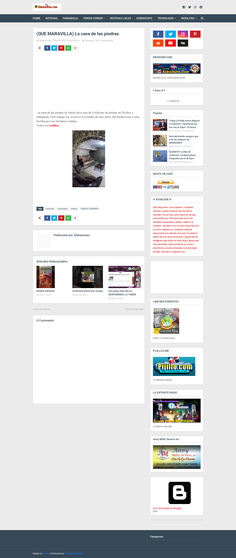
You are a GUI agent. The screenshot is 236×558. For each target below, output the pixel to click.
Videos (74, 209)
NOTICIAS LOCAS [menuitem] (120, 18)
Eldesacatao (45, 40)
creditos (54, 125)
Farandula (62, 209)
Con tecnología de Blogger (179, 507)
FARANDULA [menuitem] (70, 18)
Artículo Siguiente (134, 308)
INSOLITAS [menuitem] (187, 18)
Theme (46, 553)
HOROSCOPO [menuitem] (144, 18)
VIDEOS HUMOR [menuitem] (92, 18)
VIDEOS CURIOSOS (90, 209)
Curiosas (89, 40)
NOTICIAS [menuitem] (51, 18)
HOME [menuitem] (36, 18)
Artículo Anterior (43, 308)
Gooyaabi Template (74, 553)
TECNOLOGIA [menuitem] (166, 18)
